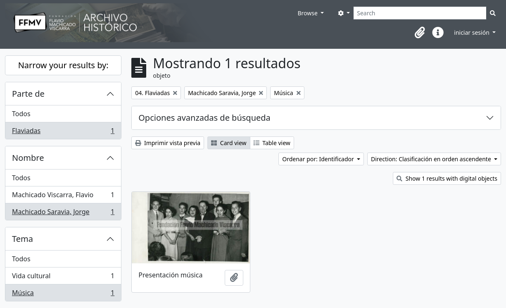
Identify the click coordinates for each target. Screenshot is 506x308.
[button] (420, 33)
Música (63, 294)
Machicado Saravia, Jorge (63, 213)
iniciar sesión (472, 32)
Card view (228, 143)
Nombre (28, 157)
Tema (22, 238)
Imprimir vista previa (167, 143)
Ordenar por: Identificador (318, 159)
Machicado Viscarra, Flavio (63, 196)
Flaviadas (63, 132)
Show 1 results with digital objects (447, 178)
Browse (308, 13)
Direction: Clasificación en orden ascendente (431, 159)
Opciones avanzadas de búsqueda (204, 117)
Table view (272, 143)
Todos (21, 113)
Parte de (28, 93)
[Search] (420, 13)
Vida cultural (63, 277)
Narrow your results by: (63, 65)
